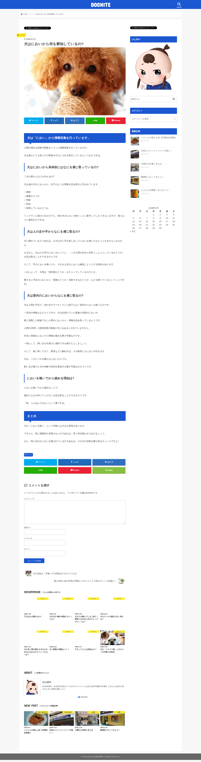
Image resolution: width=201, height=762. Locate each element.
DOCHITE (100, 4)
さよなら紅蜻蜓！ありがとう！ (155, 190)
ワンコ (29, 455)
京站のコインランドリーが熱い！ (156, 150)
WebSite (84, 699)
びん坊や (46, 684)
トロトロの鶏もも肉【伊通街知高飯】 (159, 137)
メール (28, 540)
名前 (27, 529)
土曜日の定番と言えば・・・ (154, 164)
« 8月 (132, 231)
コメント (29, 501)
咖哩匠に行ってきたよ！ (152, 177)
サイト (27, 551)
